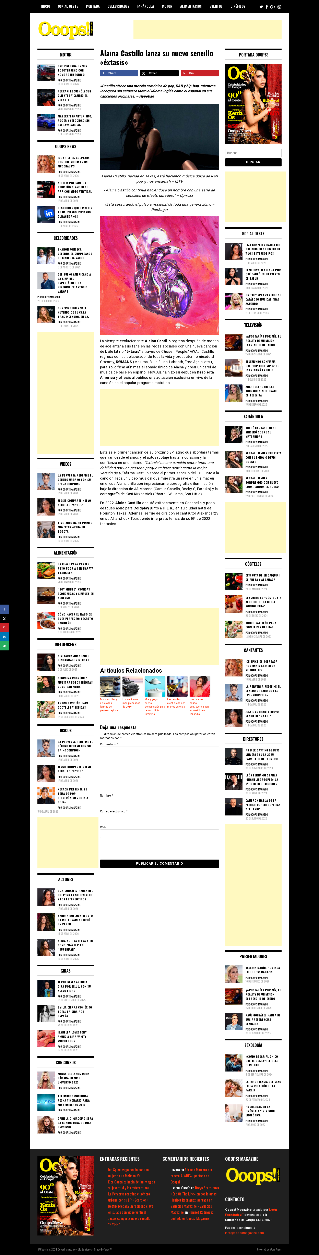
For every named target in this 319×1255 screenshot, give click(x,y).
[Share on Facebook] (119, 73)
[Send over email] (4, 645)
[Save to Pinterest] (200, 73)
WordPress (276, 1249)
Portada (93, 6)
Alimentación (191, 6)
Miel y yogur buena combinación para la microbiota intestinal (155, 706)
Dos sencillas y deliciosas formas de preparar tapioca (109, 705)
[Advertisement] (207, 29)
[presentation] (128, 848)
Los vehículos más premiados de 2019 (131, 703)
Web (103, 827)
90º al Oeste (68, 6)
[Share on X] (159, 73)
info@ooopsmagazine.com (244, 1233)
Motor (167, 6)
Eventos (216, 6)
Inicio (45, 6)
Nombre (106, 795)
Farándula (145, 6)
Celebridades (118, 6)
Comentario (109, 744)
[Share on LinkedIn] (4, 636)
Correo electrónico (114, 811)
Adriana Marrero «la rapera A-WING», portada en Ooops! (191, 1175)
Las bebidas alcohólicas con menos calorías (176, 703)
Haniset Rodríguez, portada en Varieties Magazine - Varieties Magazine (191, 1206)
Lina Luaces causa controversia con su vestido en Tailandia (199, 706)
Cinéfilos (238, 6)
